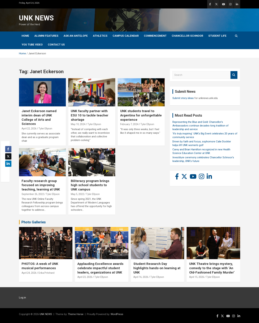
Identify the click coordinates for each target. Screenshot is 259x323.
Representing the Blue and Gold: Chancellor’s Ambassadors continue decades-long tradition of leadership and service (200, 125)
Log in (22, 297)
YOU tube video (32, 44)
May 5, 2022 (77, 194)
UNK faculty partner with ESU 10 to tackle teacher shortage (89, 115)
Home (25, 35)
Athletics (100, 35)
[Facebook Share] (8, 149)
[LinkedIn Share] (8, 164)
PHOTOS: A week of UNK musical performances (40, 266)
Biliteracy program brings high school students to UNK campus (90, 185)
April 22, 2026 (29, 128)
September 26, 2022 (33, 194)
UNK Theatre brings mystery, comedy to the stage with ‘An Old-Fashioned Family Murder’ (212, 268)
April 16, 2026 (140, 277)
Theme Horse (75, 314)
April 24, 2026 (29, 272)
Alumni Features (46, 35)
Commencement (155, 35)
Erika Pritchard (46, 272)
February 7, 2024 (129, 124)
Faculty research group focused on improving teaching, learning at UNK (41, 185)
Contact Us (56, 44)
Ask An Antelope (76, 35)
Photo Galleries (33, 222)
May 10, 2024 (78, 124)
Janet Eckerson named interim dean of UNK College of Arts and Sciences (39, 117)
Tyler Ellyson (45, 128)
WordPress (117, 314)
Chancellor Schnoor (187, 35)
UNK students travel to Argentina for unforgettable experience (141, 115)
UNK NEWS (36, 18)
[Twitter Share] (8, 156)
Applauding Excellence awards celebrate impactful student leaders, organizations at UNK (100, 268)
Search (233, 75)
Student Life (217, 35)
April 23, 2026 (84, 277)
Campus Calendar (126, 35)
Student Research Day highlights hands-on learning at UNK (156, 268)
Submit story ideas (183, 98)
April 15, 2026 (196, 277)
